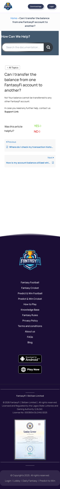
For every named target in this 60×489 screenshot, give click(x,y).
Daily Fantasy (30, 480)
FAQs (30, 336)
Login (52, 6)
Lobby (16, 480)
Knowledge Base (30, 309)
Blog (30, 342)
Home (14, 18)
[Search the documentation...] (23, 47)
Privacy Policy (30, 320)
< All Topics (12, 67)
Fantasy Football (30, 282)
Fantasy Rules (30, 315)
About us (30, 331)
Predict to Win (47, 480)
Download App (35, 6)
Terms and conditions (30, 326)
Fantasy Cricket (30, 287)
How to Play (30, 304)
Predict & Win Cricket (30, 298)
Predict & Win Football (30, 293)
